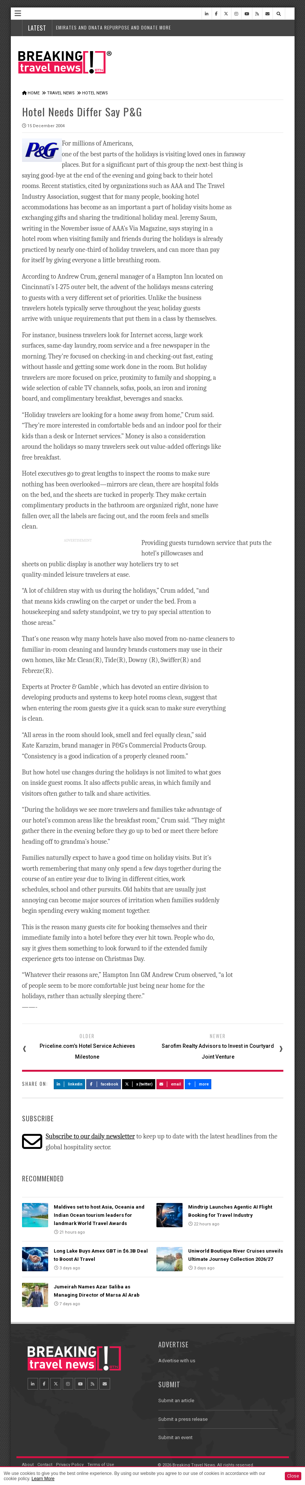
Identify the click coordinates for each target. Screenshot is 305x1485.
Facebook (103, 1084)
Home (34, 93)
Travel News (61, 93)
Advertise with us (176, 1360)
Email (170, 1084)
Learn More (42, 1478)
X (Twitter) (139, 1084)
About (28, 1464)
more (198, 1084)
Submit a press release (183, 1419)
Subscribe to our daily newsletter (90, 1136)
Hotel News (95, 93)
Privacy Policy (70, 1464)
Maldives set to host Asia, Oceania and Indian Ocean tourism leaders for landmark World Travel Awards (99, 1215)
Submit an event (175, 1437)
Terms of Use (100, 1464)
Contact (44, 1464)
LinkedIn (69, 1084)
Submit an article (176, 1400)
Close (293, 1476)
